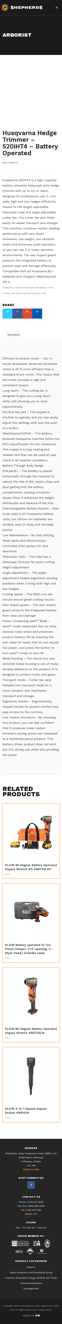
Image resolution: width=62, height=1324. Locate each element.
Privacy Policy (44, 1310)
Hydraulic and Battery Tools (33, 123)
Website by (31, 1315)
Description (13, 334)
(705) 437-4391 (33, 1210)
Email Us (31, 1214)
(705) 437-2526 (35, 1202)
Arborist (8, 123)
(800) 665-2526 (36, 1206)
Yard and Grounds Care (42, 126)
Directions (31, 1169)
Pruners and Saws (13, 126)
